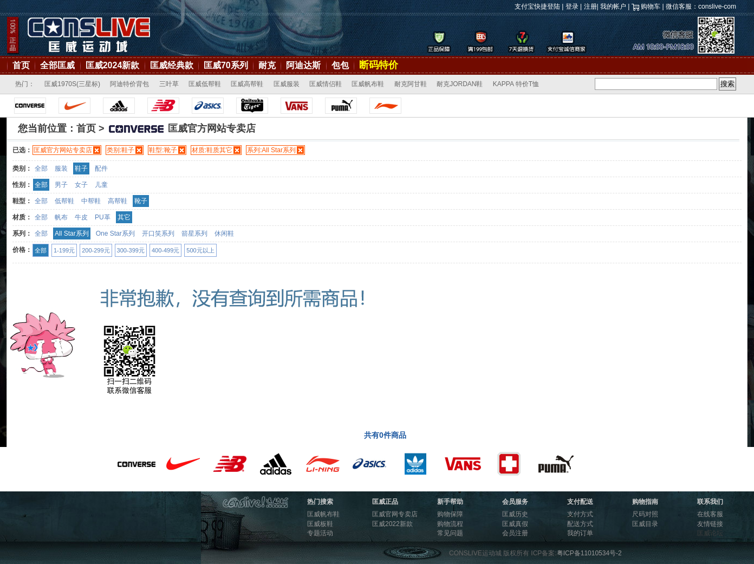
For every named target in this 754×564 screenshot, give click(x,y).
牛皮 (81, 217)
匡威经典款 (171, 65)
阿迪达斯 (303, 65)
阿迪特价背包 (129, 84)
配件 (101, 168)
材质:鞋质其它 (212, 150)
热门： (25, 84)
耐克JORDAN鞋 (460, 84)
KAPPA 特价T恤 (516, 84)
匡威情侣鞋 (325, 84)
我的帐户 (613, 6)
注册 (590, 6)
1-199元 (64, 250)
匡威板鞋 (320, 524)
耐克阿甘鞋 (410, 84)
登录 (572, 6)
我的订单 (580, 533)
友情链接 (710, 524)
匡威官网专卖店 (395, 514)
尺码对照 (645, 514)
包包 (340, 65)
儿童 (101, 185)
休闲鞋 (224, 233)
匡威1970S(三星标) (72, 84)
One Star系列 (115, 233)
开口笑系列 (158, 233)
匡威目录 (645, 524)
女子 (81, 185)
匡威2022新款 (392, 524)
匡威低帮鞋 (204, 84)
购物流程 (450, 524)
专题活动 (320, 533)
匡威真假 (515, 524)
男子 (61, 185)
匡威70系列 (226, 65)
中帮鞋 (91, 201)
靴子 (140, 201)
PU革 (102, 217)
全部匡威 (57, 65)
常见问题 (450, 533)
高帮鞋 (117, 201)
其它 (124, 217)
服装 (61, 168)
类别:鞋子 (120, 150)
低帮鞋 (64, 201)
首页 (21, 65)
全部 (41, 168)
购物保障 (450, 514)
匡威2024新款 (113, 65)
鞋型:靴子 (163, 150)
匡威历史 (515, 514)
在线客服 (710, 514)
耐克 (267, 65)
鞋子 (81, 168)
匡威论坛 (710, 533)
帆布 (61, 217)
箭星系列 (194, 233)
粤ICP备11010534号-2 (589, 553)
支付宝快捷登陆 (537, 6)
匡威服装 (287, 84)
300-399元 (131, 250)
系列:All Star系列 (271, 150)
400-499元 (165, 250)
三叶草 (169, 84)
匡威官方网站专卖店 (63, 150)
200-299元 (95, 250)
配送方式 (580, 524)
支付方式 (580, 514)
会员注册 (515, 533)
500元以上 (200, 250)
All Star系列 (72, 233)
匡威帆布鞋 (368, 84)
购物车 (650, 6)
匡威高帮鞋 (247, 84)
